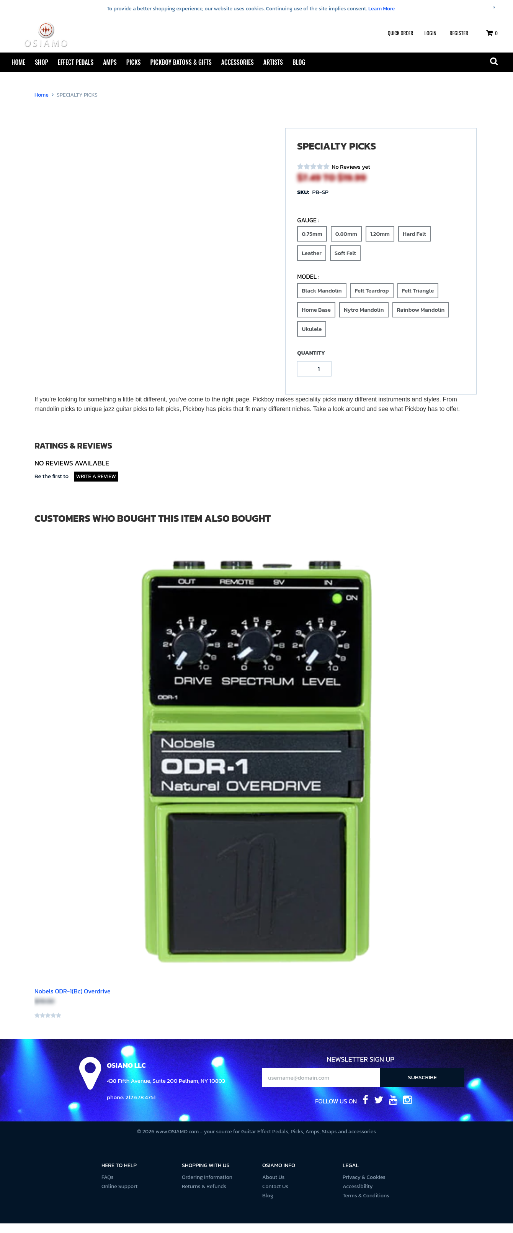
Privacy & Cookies (364, 1187)
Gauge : (308, 229)
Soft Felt (345, 261)
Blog (298, 62)
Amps (110, 62)
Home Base (316, 318)
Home (18, 62)
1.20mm (380, 242)
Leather (312, 261)
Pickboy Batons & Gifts (180, 62)
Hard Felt (414, 242)
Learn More (381, 9)
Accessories (237, 62)
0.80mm (346, 242)
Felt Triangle (418, 298)
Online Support (119, 1196)
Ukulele (312, 337)
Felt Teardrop (372, 298)
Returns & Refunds (204, 1196)
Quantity (311, 362)
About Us (273, 1187)
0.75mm (312, 242)
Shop (41, 62)
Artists (273, 62)
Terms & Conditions (366, 1205)
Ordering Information (207, 1187)
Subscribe (422, 1086)
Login (430, 33)
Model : (308, 286)
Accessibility (358, 1196)
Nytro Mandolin (364, 318)
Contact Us (275, 1196)
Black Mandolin (321, 298)
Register (458, 33)
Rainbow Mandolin (421, 318)
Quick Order (400, 33)
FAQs (107, 1187)
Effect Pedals (75, 62)
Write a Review (96, 486)
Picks (133, 62)
